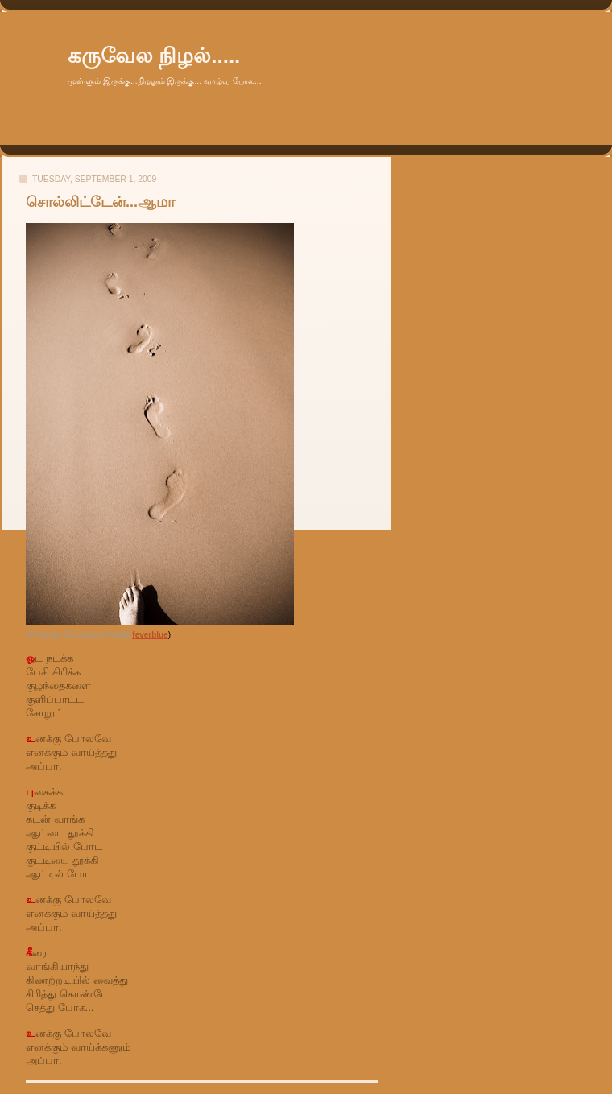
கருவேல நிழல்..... (154, 55)
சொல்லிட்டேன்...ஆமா (100, 202)
